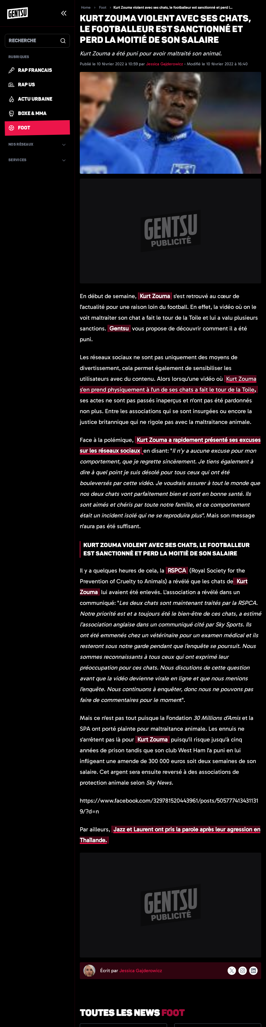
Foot (102, 7)
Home (86, 7)
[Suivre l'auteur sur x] (232, 970)
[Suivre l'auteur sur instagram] (242, 970)
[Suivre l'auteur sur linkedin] (253, 970)
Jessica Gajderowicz (165, 64)
